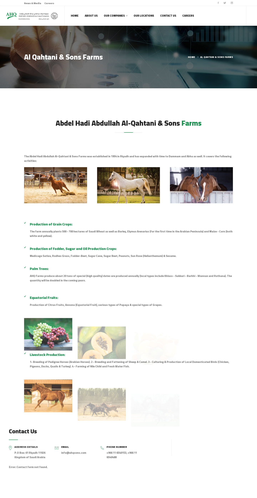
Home (191, 57)
